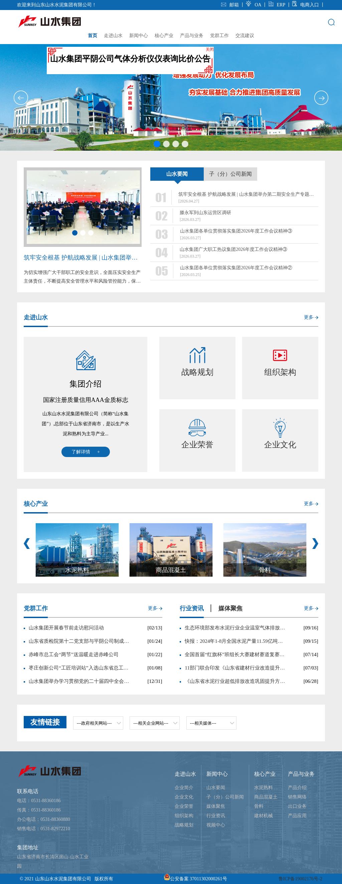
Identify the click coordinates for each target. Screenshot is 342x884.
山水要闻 (215, 787)
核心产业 (164, 35)
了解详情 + (85, 451)
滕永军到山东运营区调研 (205, 212)
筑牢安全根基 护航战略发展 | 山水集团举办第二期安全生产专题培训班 (83, 257)
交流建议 (244, 35)
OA (254, 4)
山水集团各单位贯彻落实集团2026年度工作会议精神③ (236, 231)
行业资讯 (215, 815)
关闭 (214, 54)
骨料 (259, 806)
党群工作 (219, 35)
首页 (92, 35)
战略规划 (184, 825)
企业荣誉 (184, 806)
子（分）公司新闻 (225, 796)
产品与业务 (191, 35)
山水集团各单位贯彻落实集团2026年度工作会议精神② (236, 267)
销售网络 (297, 796)
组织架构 (184, 815)
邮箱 (230, 4)
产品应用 (297, 815)
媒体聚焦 (215, 806)
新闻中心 (138, 35)
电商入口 (305, 4)
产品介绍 (297, 787)
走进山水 (113, 35)
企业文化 (184, 796)
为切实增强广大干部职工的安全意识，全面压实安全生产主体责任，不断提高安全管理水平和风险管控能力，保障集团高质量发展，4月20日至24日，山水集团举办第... (82, 278)
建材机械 (263, 815)
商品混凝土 (266, 796)
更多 (308, 317)
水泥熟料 (263, 787)
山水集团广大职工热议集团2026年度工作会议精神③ (233, 249)
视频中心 (215, 825)
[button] (20, 97)
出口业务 (297, 806)
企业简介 (184, 787)
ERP (277, 4)
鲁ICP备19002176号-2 (300, 878)
